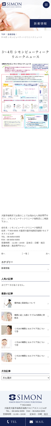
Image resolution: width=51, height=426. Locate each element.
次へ (48, 254)
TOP (3, 34)
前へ (3, 254)
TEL (14, 422)
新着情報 (11, 34)
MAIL (39, 422)
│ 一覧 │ (25, 254)
